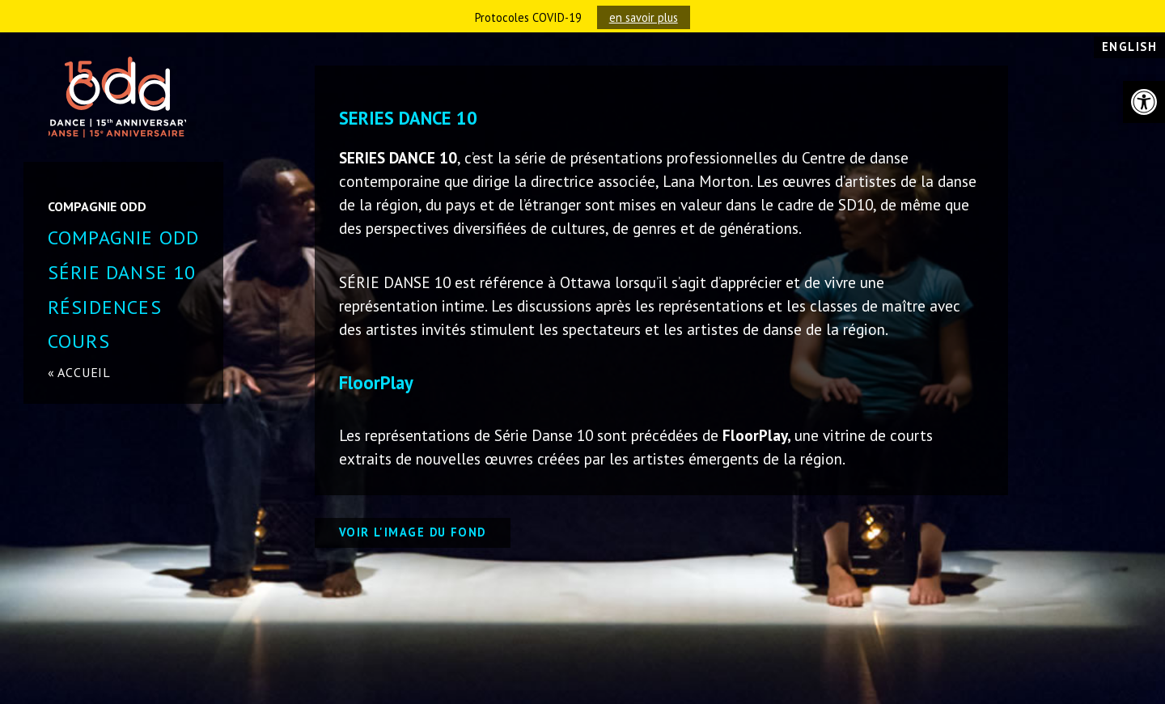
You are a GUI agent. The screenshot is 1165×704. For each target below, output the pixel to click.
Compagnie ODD (124, 238)
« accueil (79, 372)
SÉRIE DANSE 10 (122, 272)
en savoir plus (643, 17)
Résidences (105, 307)
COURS (79, 341)
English (1129, 46)
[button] (1144, 102)
